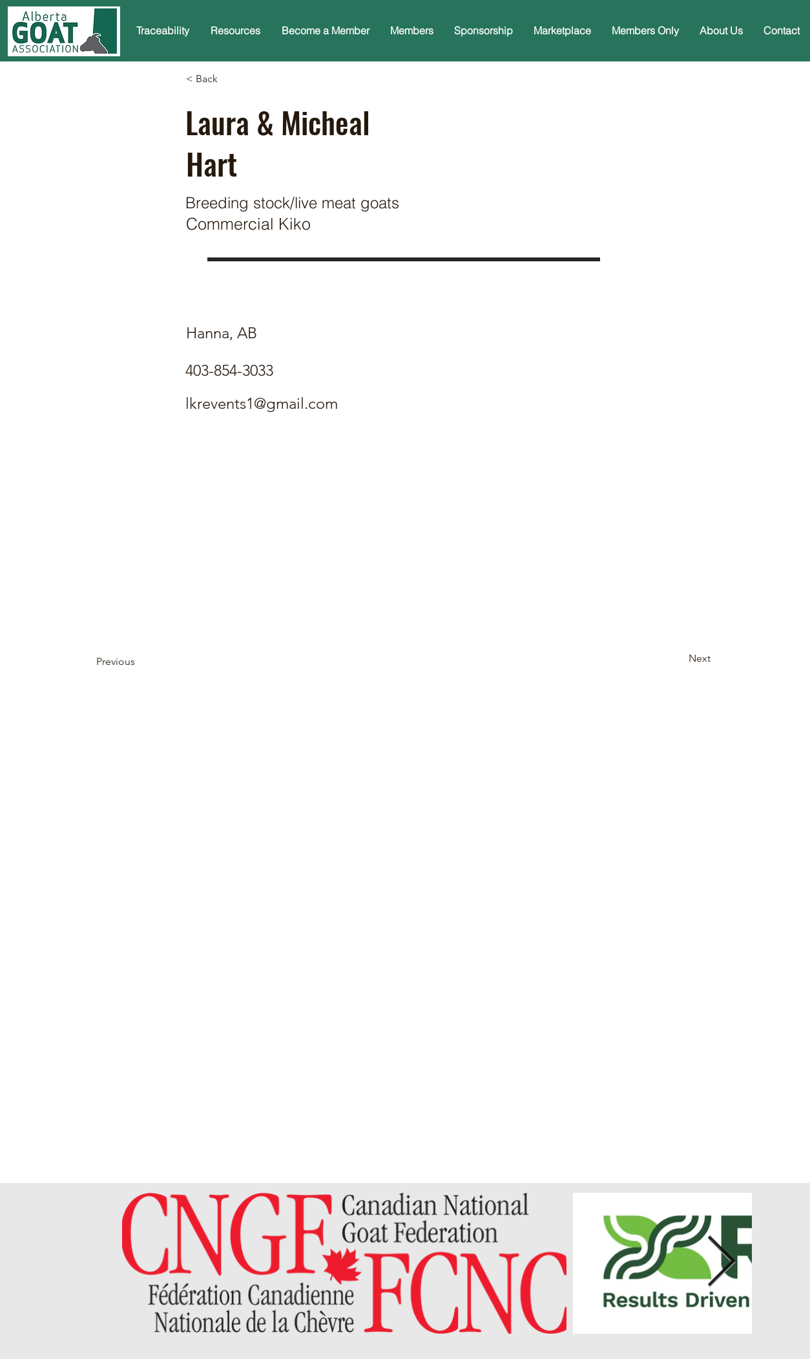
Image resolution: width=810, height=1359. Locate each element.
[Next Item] (721, 1262)
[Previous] (139, 662)
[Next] (678, 659)
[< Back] (228, 79)
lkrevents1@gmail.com (261, 403)
